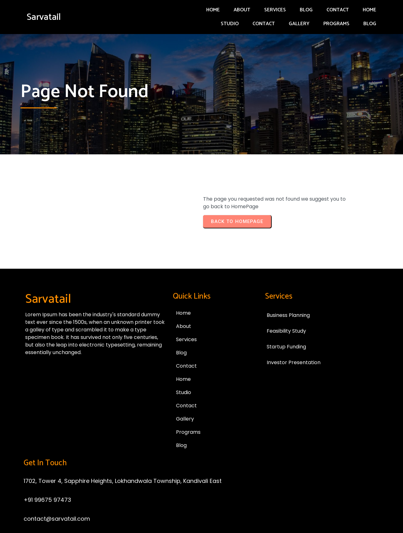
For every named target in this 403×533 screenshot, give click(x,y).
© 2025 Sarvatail (202, 496)
